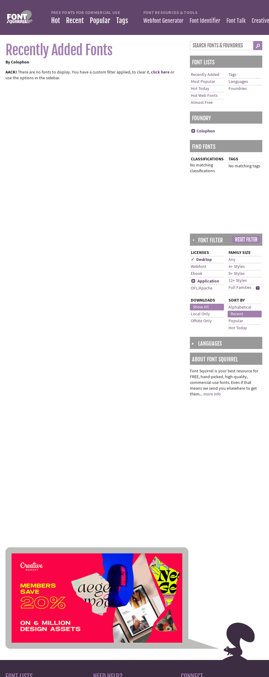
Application (205, 281)
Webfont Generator (163, 20)
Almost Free (202, 102)
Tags (122, 20)
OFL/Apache (201, 288)
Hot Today (200, 88)
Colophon (203, 131)
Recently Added (205, 74)
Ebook (196, 273)
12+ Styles (238, 280)
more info (212, 394)
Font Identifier (205, 20)
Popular (100, 20)
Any (232, 259)
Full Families (240, 287)
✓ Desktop (201, 260)
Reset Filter (246, 240)
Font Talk (236, 20)
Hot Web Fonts (204, 95)
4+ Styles (237, 266)
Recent (75, 20)
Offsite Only (201, 321)
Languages (238, 81)
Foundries (238, 88)
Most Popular (203, 81)
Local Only (200, 314)
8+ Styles (237, 273)
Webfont (198, 266)
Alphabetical (240, 307)
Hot (55, 20)
